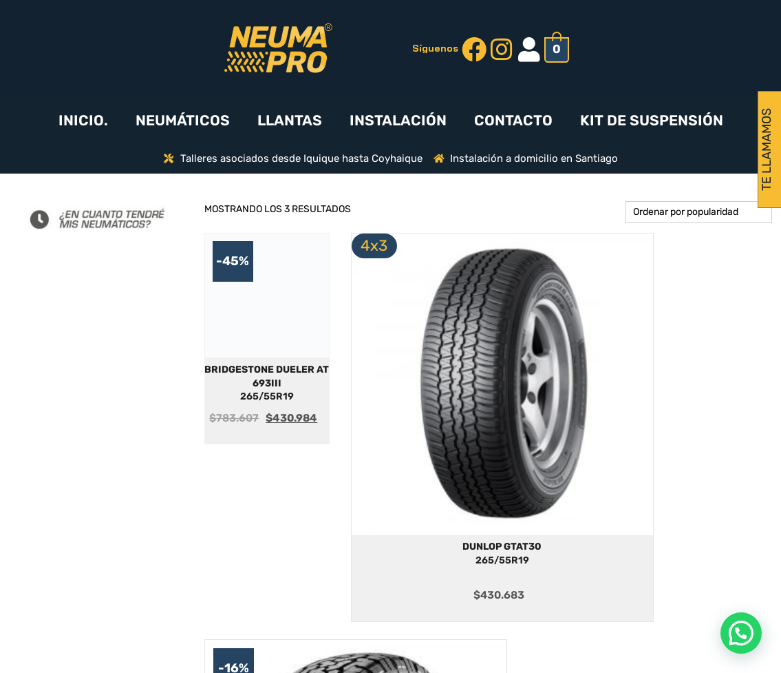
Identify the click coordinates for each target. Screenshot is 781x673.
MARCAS (476, 583)
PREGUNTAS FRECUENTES (293, 541)
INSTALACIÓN (398, 120)
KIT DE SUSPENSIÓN (651, 120)
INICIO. (83, 120)
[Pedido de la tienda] (698, 212)
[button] (741, 633)
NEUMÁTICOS (183, 120)
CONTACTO (513, 120)
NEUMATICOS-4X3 (476, 603)
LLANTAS (289, 120)
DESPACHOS (293, 580)
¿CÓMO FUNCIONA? (476, 562)
